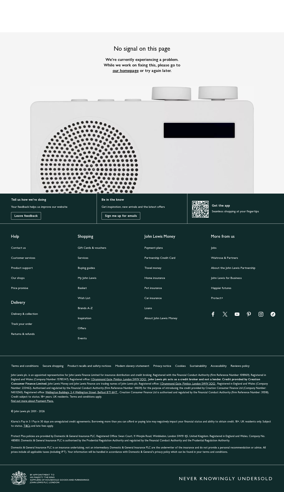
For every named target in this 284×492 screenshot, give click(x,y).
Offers (82, 328)
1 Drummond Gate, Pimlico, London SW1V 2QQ (119, 379)
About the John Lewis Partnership (233, 268)
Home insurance (154, 278)
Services (83, 258)
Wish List (84, 298)
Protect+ (217, 298)
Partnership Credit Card (159, 258)
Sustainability (198, 366)
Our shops (18, 278)
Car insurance (153, 298)
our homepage (126, 70)
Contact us (18, 248)
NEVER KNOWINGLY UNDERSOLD (226, 478)
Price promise (19, 288)
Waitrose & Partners (224, 258)
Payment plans (153, 248)
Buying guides (86, 268)
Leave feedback (26, 216)
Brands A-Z (85, 308)
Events (82, 338)
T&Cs (26, 426)
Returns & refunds (23, 334)
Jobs (214, 248)
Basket (82, 288)
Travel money (152, 268)
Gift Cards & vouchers (92, 248)
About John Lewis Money (160, 318)
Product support (22, 268)
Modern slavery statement (132, 366)
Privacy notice (162, 366)
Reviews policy (240, 366)
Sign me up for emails (121, 216)
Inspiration (84, 318)
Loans (148, 308)
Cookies (180, 366)
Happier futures (221, 288)
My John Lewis (87, 278)
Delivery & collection (24, 314)
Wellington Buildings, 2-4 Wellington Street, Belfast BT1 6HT (81, 392)
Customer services (23, 258)
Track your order (21, 324)
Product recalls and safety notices (89, 366)
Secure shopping (53, 366)
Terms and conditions (25, 366)
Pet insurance (153, 288)
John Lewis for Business (226, 278)
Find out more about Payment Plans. (32, 401)
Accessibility (219, 366)
